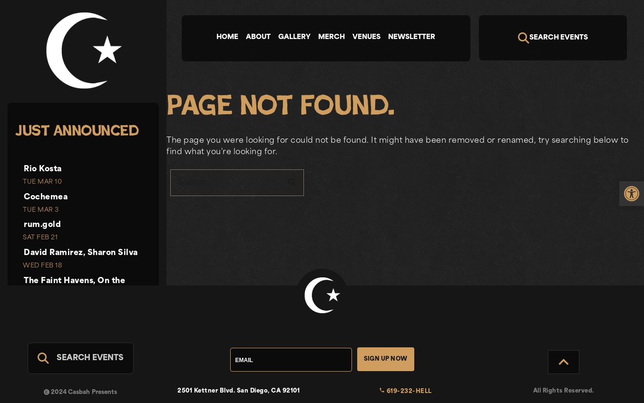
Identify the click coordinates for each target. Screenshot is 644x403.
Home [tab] (227, 37)
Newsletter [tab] (411, 37)
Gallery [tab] (294, 37)
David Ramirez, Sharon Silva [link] (81, 253)
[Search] (553, 37)
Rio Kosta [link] (43, 169)
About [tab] (258, 37)
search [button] (292, 182)
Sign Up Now (385, 359)
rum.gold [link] (42, 225)
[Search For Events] (81, 358)
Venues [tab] (366, 37)
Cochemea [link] (46, 197)
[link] (631, 193)
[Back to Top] (563, 362)
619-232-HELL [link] (405, 391)
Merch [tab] (331, 37)
